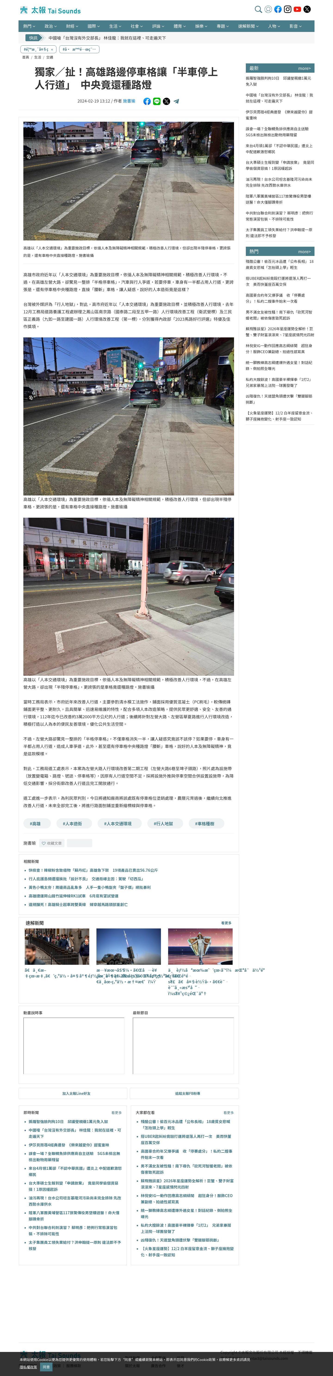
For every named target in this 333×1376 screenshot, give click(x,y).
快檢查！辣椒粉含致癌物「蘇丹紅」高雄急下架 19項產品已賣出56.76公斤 (93, 870)
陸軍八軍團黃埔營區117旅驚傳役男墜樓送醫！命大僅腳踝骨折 (278, 199)
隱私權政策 (28, 1366)
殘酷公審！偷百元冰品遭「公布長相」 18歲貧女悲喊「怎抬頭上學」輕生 (280, 264)
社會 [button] (135, 26)
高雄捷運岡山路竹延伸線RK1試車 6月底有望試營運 (74, 896)
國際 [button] (92, 26)
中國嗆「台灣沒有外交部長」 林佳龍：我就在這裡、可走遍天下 (107, 38)
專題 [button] (221, 26)
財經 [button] (70, 26)
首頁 (25, 57)
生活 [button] (113, 26)
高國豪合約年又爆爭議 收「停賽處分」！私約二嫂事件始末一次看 (275, 298)
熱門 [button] (27, 26)
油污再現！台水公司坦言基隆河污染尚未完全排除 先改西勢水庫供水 (279, 182)
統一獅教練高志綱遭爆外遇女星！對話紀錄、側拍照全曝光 (279, 365)
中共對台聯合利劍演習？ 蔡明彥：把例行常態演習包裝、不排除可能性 (279, 216)
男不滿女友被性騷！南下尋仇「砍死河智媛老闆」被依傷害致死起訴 (279, 315)
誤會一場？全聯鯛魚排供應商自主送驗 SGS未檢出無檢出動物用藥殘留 (279, 131)
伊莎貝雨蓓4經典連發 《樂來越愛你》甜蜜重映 (69, 1145)
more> (304, 68)
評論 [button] (156, 26)
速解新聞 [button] (246, 26)
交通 (49, 57)
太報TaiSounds (50, 10)
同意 (46, 1366)
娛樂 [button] (199, 26)
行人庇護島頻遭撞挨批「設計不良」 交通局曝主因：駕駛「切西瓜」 (87, 878)
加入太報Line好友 (76, 1093)
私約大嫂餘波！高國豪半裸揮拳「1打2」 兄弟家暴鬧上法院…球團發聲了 (280, 382)
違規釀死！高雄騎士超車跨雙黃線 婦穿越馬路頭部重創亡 (78, 904)
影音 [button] (294, 26)
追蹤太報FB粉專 (187, 1093)
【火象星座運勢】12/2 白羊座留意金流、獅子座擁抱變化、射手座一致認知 (280, 416)
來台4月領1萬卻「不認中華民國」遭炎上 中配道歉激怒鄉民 (279, 148)
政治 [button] (49, 26)
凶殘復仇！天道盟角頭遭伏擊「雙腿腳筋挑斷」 (181, 1240)
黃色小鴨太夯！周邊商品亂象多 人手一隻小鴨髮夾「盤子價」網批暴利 (90, 887)
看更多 (226, 922)
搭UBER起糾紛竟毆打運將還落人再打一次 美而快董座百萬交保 (278, 281)
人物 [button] (272, 26)
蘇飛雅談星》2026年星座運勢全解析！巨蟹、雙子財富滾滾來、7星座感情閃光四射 (280, 331)
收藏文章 (52, 843)
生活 (37, 57)
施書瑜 (129, 101)
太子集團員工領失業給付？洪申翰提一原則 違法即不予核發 (279, 232)
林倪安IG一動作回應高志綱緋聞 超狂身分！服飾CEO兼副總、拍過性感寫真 (279, 348)
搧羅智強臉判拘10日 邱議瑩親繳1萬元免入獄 (68, 1121)
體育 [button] (178, 26)
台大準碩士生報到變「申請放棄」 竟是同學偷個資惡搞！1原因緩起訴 (280, 165)
